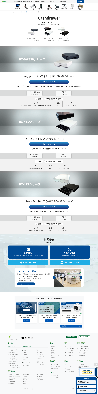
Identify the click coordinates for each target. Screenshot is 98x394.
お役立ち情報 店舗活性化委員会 (83, 367)
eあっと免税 (25, 363)
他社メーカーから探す (28, 1)
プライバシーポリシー (14, 388)
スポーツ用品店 (40, 374)
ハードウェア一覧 (18, 1)
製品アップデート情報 (69, 371)
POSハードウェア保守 (69, 350)
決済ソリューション (41, 362)
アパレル (25, 379)
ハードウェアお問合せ (83, 346)
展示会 (66, 367)
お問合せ (80, 1)
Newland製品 (12, 363)
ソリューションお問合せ (83, 348)
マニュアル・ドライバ (51, 1)
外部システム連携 (40, 364)
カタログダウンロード (83, 350)
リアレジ (25, 354)
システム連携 (81, 364)
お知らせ (66, 364)
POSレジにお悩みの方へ (28, 348)
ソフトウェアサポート (69, 348)
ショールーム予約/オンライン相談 (82, 352)
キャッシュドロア (13, 359)
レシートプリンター (13, 358)
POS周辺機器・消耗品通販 (14, 367)
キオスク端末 (12, 352)
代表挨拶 (53, 350)
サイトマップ (36, 388)
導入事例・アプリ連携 (40, 1)
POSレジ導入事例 (54, 364)
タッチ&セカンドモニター (14, 356)
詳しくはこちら (25, 283)
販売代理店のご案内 (55, 353)
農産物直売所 (12, 381)
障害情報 (66, 353)
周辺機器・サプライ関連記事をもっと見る (71, 325)
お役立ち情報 (63, 1)
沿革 (52, 348)
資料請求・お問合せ (71, 336)
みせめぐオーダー (40, 354)
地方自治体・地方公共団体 (14, 376)
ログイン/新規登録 (55, 377)
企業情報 (53, 346)
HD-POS (25, 356)
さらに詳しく (49, 82)
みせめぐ (38, 350)
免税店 (24, 383)
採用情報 (53, 357)
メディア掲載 (67, 369)
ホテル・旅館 (39, 376)
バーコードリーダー (13, 354)
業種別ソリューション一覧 (15, 374)
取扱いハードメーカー (55, 355)
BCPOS (24, 352)
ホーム (15, 12)
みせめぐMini (39, 352)
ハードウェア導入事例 (55, 366)
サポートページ (68, 346)
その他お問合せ (81, 355)
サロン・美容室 (40, 379)
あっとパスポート (27, 365)
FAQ (58, 1)
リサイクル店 (26, 374)
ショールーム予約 (84, 336)
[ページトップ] (96, 364)
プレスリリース (68, 366)
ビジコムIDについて (55, 375)
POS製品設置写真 (54, 368)
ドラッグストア (26, 376)
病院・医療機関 (12, 377)
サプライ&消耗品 (13, 361)
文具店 (24, 381)
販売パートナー (54, 352)
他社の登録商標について (26, 388)
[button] (81, 277)
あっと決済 (25, 357)
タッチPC (11, 350)
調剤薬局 (11, 379)
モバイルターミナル (13, 365)
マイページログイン (69, 356)
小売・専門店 (12, 383)
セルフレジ (25, 359)
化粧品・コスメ (26, 377)
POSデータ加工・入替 (69, 352)
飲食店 (38, 377)
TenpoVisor (39, 358)
